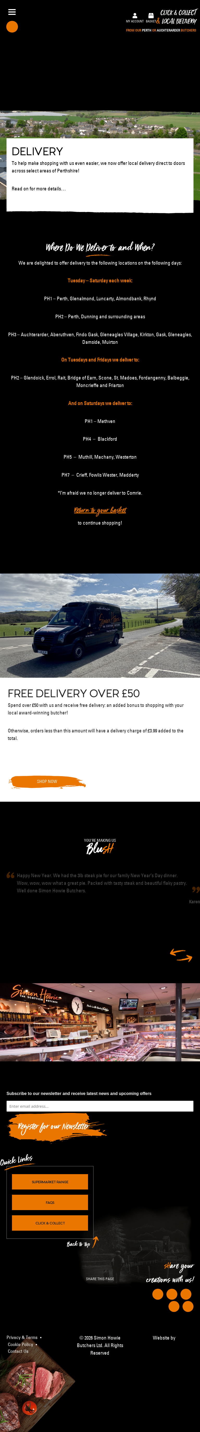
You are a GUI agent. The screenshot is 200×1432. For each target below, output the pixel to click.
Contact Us (18, 1351)
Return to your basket (100, 512)
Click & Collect (161, 21)
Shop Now (47, 781)
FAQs (50, 1202)
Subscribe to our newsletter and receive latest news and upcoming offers (79, 1093)
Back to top (78, 1245)
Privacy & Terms (22, 1337)
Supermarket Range (50, 1181)
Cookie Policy (20, 1344)
